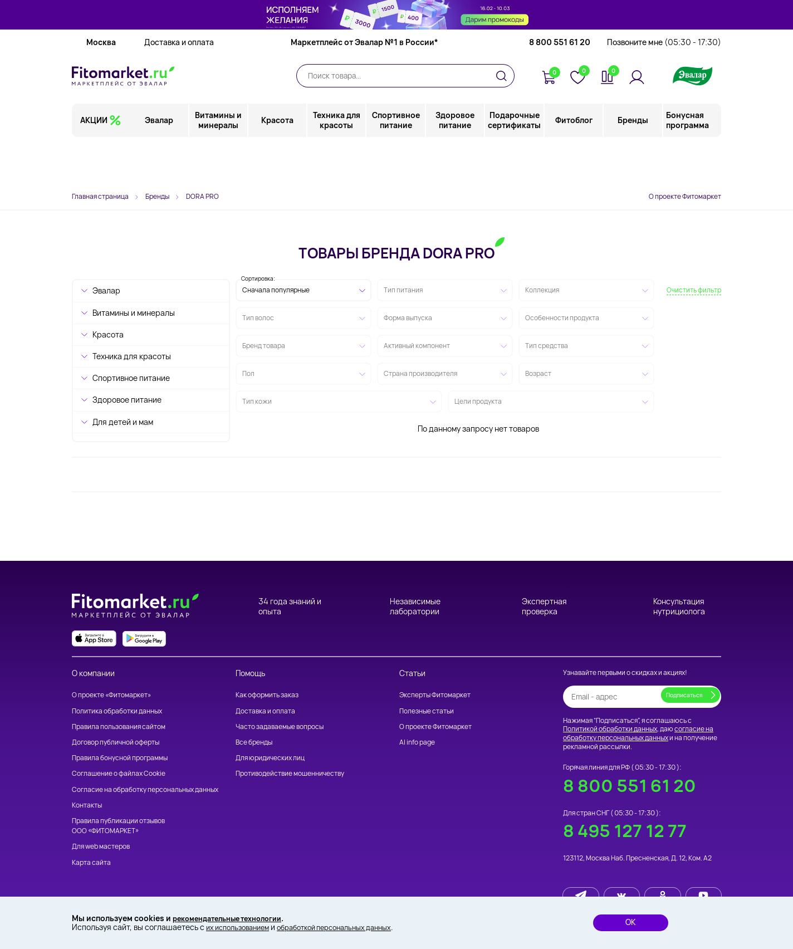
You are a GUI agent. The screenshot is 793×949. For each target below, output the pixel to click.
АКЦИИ (93, 164)
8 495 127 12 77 (625, 830)
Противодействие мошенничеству (290, 773)
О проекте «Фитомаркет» (111, 694)
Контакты (87, 805)
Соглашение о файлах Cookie (118, 773)
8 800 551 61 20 (559, 86)
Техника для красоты (337, 164)
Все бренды (254, 742)
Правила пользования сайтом (118, 726)
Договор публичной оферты (115, 742)
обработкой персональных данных (349, 927)
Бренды (633, 164)
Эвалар (160, 164)
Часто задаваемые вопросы (280, 726)
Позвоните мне (664, 86)
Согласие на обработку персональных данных (145, 789)
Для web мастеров (101, 846)
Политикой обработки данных (610, 728)
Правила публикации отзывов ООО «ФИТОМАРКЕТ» (118, 825)
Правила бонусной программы (120, 757)
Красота (278, 164)
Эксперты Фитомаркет (435, 694)
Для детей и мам (122, 422)
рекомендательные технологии (234, 917)
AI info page (417, 742)
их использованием (241, 927)
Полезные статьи (426, 711)
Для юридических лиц (270, 757)
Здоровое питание (455, 164)
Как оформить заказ (267, 694)
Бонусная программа (687, 164)
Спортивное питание (396, 164)
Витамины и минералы (218, 164)
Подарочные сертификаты (514, 164)
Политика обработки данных (117, 711)
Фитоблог (574, 164)
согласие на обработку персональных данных (638, 733)
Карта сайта (91, 862)
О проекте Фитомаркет (685, 196)
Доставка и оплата (179, 86)
